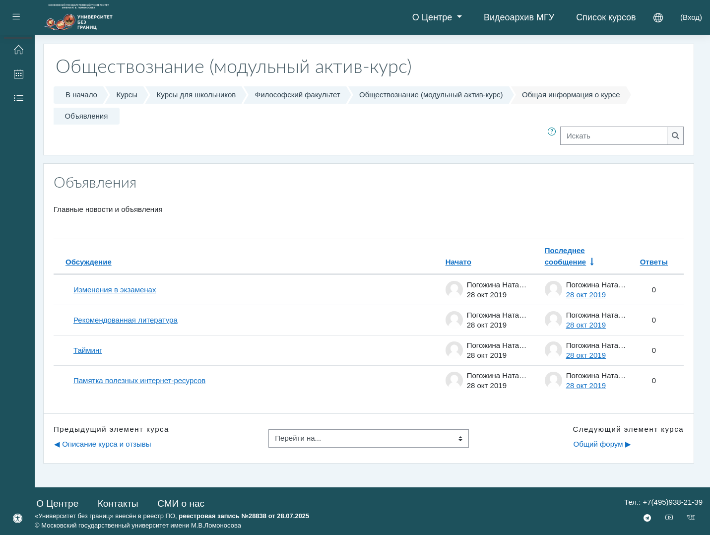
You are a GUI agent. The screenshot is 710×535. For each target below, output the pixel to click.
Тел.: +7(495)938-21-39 (663, 502)
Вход (691, 17)
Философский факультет (297, 94)
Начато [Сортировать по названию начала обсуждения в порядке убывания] (458, 262)
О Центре (433, 17)
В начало (81, 94)
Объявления (86, 116)
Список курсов (606, 17)
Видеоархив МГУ (519, 17)
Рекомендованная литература (125, 320)
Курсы (126, 94)
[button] (553, 136)
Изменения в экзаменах (114, 289)
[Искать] (613, 136)
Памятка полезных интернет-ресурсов (139, 380)
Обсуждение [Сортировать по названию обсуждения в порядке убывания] (88, 262)
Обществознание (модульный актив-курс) (431, 94)
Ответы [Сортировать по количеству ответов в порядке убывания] (654, 262)
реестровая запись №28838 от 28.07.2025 (244, 516)
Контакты (118, 503)
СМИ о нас (180, 503)
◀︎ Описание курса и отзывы (102, 444)
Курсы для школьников (196, 94)
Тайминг (87, 350)
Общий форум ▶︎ (602, 444)
